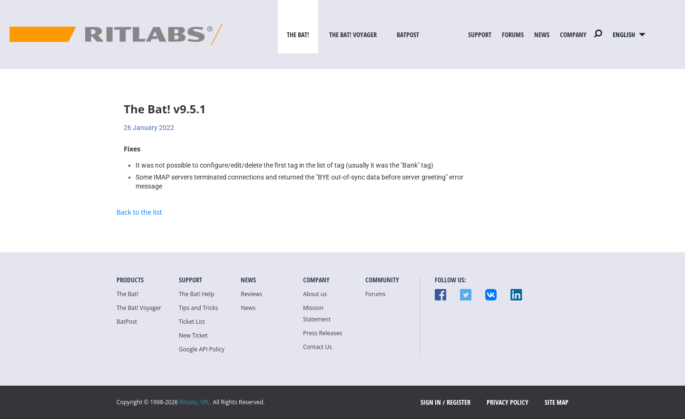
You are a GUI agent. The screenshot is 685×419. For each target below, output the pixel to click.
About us (315, 294)
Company (573, 34)
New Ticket (193, 335)
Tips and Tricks (198, 308)
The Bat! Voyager (353, 34)
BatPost (408, 34)
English (629, 34)
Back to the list (139, 212)
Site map (556, 402)
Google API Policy (202, 349)
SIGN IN (431, 402)
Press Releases (322, 333)
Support (479, 34)
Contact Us (317, 347)
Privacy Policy (507, 402)
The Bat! (298, 34)
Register (458, 402)
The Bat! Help (197, 294)
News (541, 34)
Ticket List (192, 322)
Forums (513, 34)
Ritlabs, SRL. (195, 402)
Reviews (251, 294)
